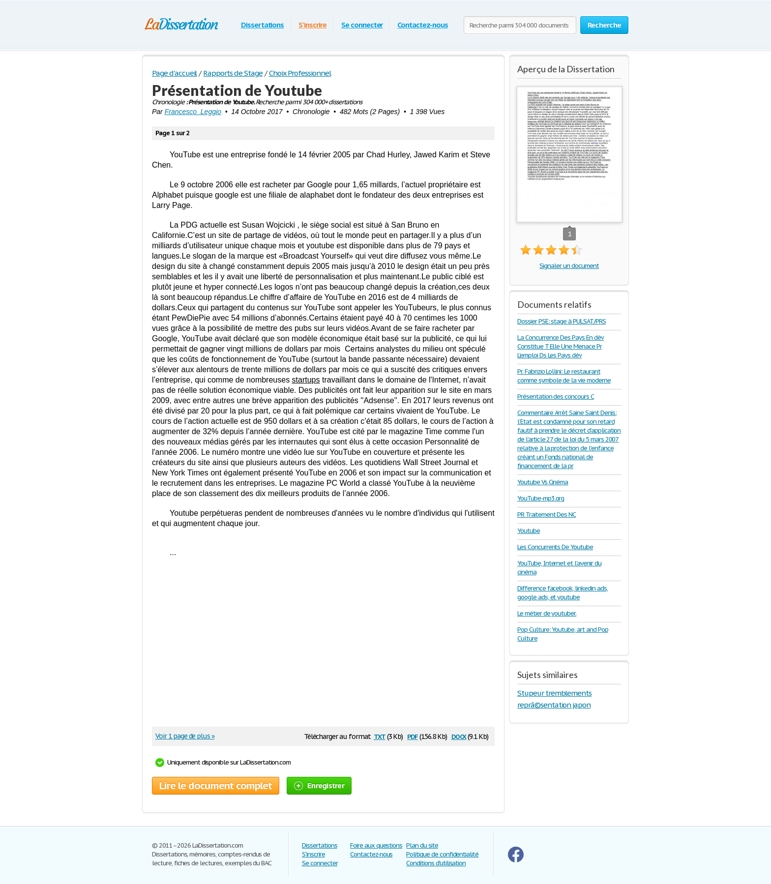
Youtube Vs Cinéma (542, 482)
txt (380, 735)
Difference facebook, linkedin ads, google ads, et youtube (562, 592)
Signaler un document (568, 266)
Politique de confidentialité (442, 854)
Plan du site (422, 845)
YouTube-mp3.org (540, 498)
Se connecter (362, 24)
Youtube (528, 531)
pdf (412, 735)
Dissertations (262, 24)
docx (459, 735)
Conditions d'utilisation (436, 863)
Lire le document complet (215, 785)
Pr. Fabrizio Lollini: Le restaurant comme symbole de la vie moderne (564, 375)
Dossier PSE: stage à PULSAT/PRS (561, 321)
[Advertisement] (318, 645)
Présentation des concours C (555, 396)
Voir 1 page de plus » (184, 736)
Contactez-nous (422, 24)
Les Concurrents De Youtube (555, 547)
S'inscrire (312, 24)
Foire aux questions (376, 845)
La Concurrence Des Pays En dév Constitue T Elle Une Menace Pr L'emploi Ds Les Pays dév (560, 346)
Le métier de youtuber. (546, 613)
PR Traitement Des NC (546, 514)
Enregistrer (319, 785)
